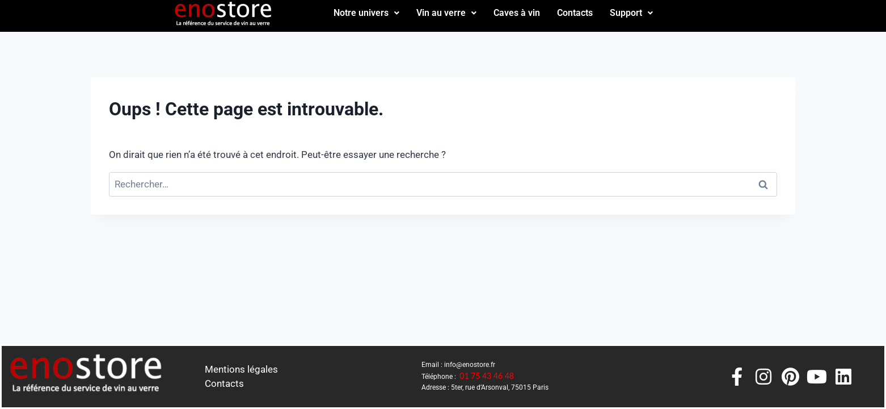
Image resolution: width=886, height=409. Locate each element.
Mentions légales (241, 369)
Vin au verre (446, 12)
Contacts (575, 12)
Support (631, 12)
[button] (366, 13)
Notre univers (366, 12)
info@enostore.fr (469, 365)
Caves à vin (516, 12)
